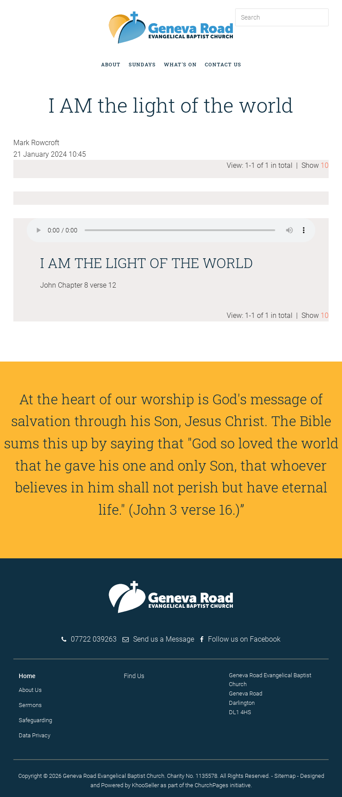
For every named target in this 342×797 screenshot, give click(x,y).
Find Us (134, 675)
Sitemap (285, 776)
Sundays (142, 64)
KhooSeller (145, 785)
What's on (180, 64)
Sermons (30, 705)
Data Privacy (34, 735)
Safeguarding (35, 720)
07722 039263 (94, 639)
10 (325, 165)
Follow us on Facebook (244, 639)
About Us (30, 690)
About (111, 64)
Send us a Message (163, 639)
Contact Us (223, 64)
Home (27, 675)
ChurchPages (211, 785)
